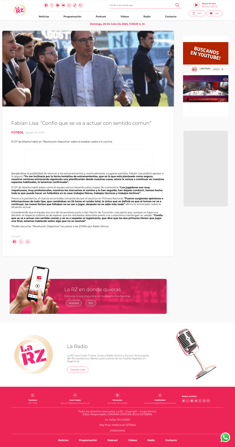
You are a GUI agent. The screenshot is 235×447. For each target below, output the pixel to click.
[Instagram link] (57, 5)
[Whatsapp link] (69, 5)
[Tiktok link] (75, 5)
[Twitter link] (52, 5)
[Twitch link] (80, 5)
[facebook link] (46, 5)
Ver (214, 13)
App (197, 13)
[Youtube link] (63, 5)
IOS (91, 303)
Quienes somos (117, 430)
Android (74, 303)
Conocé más (77, 369)
